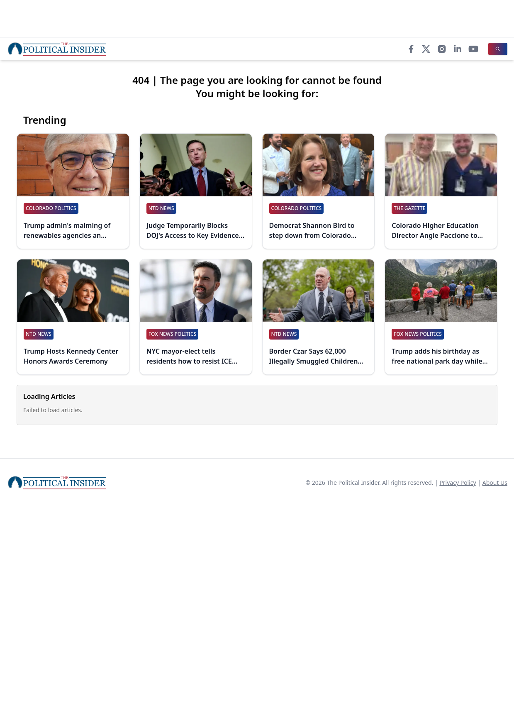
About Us (494, 482)
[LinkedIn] (457, 49)
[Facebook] (411, 49)
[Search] (497, 49)
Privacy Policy (457, 482)
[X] (426, 49)
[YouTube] (473, 49)
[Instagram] (442, 49)
